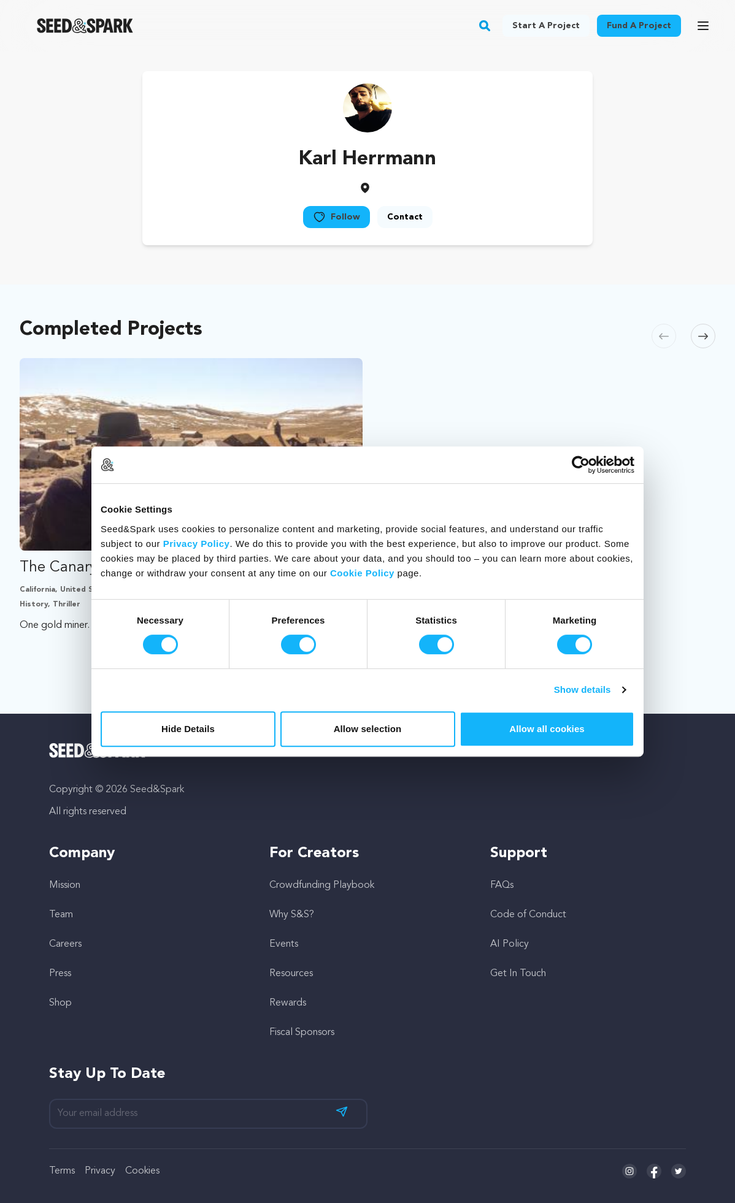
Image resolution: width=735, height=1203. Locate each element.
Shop (60, 1003)
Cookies (142, 1171)
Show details (582, 689)
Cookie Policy (362, 573)
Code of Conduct (528, 915)
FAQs (502, 885)
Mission (64, 885)
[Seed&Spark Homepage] (85, 25)
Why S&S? (291, 915)
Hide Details (188, 729)
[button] (485, 26)
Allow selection (368, 729)
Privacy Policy (196, 543)
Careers (65, 944)
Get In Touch (518, 974)
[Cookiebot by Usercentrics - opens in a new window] (580, 465)
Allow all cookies (547, 729)
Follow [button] (336, 217)
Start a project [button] (546, 25)
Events (283, 944)
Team (61, 915)
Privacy (100, 1171)
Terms (62, 1171)
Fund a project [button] (639, 25)
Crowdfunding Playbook (321, 885)
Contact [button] (405, 217)
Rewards (287, 1003)
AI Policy (509, 944)
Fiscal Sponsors (301, 1032)
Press (60, 974)
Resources (291, 974)
